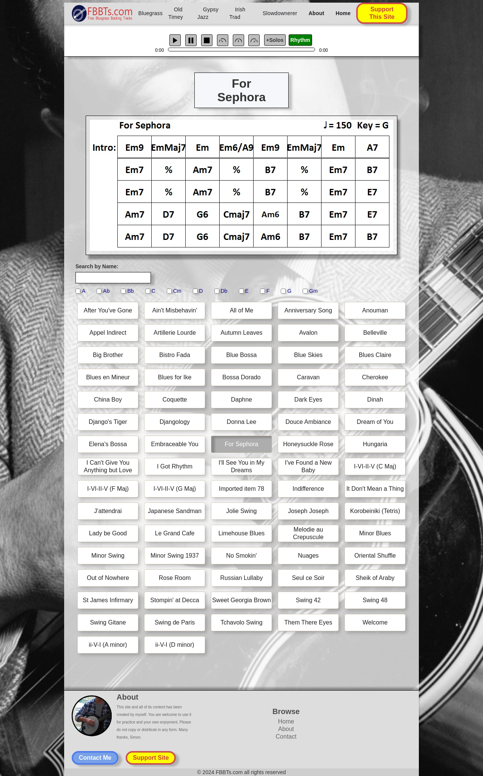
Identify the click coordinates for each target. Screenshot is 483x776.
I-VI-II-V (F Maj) (108, 488)
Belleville (375, 332)
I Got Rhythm (174, 466)
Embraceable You (174, 444)
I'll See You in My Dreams (241, 466)
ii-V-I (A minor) (108, 645)
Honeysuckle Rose (308, 444)
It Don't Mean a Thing (375, 488)
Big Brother (108, 355)
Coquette (175, 399)
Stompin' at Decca (174, 600)
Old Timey (175, 13)
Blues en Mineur (108, 377)
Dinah (375, 399)
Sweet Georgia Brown (241, 600)
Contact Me (95, 757)
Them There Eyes (308, 622)
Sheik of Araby (374, 578)
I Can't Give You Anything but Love (108, 466)
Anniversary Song (308, 310)
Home (343, 13)
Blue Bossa (241, 355)
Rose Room (175, 578)
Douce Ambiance (308, 422)
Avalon (308, 332)
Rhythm (300, 40)
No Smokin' (241, 555)
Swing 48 (375, 600)
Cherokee (375, 377)
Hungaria (375, 444)
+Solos (274, 40)
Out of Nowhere (108, 578)
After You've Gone (108, 310)
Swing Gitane (108, 622)
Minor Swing (108, 555)
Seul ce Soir (308, 578)
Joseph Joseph (308, 511)
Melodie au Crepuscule (308, 533)
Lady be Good (108, 533)
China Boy (108, 399)
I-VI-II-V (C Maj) (375, 466)
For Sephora (241, 444)
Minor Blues (375, 533)
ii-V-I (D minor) (174, 645)
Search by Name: (96, 266)
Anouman (375, 310)
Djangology (175, 422)
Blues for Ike (175, 377)
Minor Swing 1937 (175, 555)
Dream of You (375, 422)
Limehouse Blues (241, 533)
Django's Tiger (108, 422)
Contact (286, 736)
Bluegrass (150, 13)
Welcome (375, 622)
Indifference (308, 488)
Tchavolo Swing (241, 622)
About (317, 13)
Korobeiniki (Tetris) (375, 511)
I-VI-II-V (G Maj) (175, 488)
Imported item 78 (241, 488)
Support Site (151, 757)
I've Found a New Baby (308, 466)
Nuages (308, 555)
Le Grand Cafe (175, 533)
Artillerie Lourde (175, 332)
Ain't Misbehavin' (174, 310)
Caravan (308, 377)
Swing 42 (308, 600)
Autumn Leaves (241, 332)
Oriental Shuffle (375, 555)
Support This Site (382, 13)
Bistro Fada (174, 355)
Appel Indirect (107, 332)
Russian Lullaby (241, 578)
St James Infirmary (108, 600)
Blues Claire (375, 355)
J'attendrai (108, 511)
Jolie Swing (241, 511)
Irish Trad (237, 13)
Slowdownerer (280, 13)
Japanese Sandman (175, 511)
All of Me (241, 310)
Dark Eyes (308, 399)
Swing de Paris (175, 622)
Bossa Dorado (241, 377)
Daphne (241, 399)
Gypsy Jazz (207, 13)
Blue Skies (308, 355)
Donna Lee (241, 422)
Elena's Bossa (108, 444)
